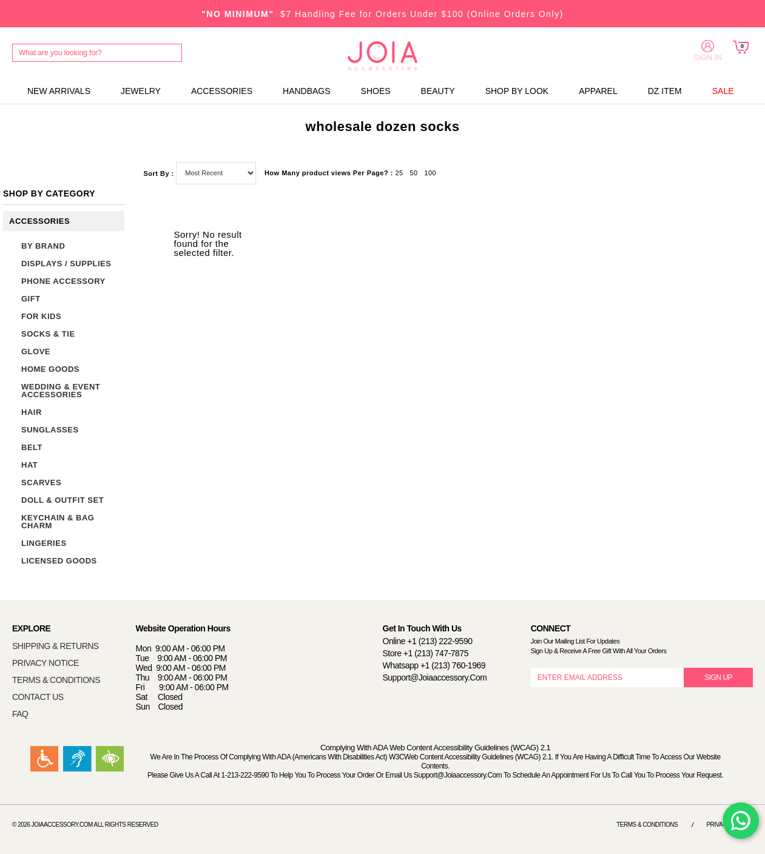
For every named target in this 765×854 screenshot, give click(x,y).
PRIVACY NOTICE (45, 663)
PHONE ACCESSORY (63, 281)
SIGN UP (718, 677)
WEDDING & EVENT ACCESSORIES (60, 390)
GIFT (31, 298)
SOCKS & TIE (48, 333)
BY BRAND (43, 245)
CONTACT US (38, 697)
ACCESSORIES (221, 91)
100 (430, 173)
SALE (723, 91)
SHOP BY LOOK (517, 91)
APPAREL (598, 91)
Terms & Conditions (647, 824)
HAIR (31, 412)
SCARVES (41, 482)
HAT (29, 464)
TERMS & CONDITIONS (56, 680)
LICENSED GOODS (59, 560)
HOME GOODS (50, 369)
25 (399, 173)
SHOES (376, 91)
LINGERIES (44, 543)
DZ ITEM (665, 91)
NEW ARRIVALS (58, 91)
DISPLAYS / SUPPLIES (66, 263)
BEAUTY (438, 91)
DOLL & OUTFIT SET (62, 500)
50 (413, 173)
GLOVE (35, 351)
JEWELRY (141, 91)
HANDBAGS (307, 91)
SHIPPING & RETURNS (55, 646)
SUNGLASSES (50, 429)
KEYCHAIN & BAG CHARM (57, 521)
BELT (31, 447)
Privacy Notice (729, 824)
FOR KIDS (41, 316)
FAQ (20, 714)
